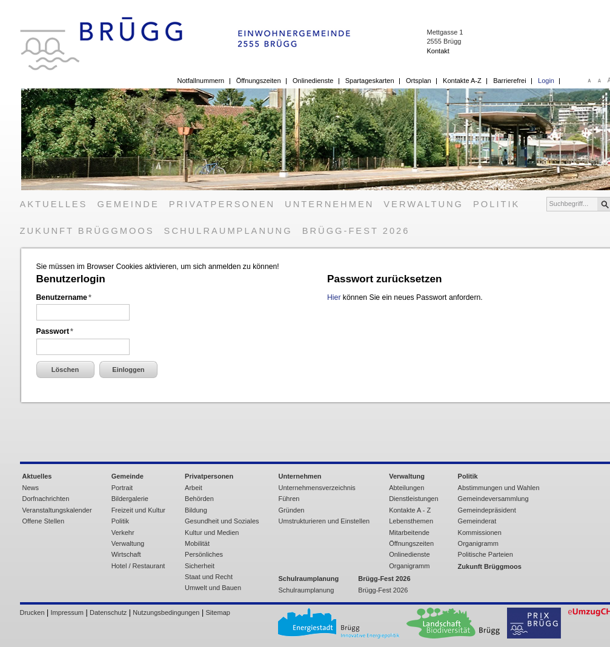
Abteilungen (406, 487)
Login (546, 80)
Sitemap (218, 612)
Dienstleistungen (413, 498)
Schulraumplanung (228, 231)
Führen (289, 498)
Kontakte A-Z (462, 80)
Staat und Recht (209, 576)
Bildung (196, 510)
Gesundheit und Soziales (222, 521)
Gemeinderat (477, 521)
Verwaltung (423, 204)
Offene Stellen (43, 521)
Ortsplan (418, 80)
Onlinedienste (313, 80)
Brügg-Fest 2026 (356, 231)
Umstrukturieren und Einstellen (324, 521)
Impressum (67, 612)
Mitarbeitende (409, 532)
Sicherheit (199, 565)
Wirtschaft (126, 554)
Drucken (32, 612)
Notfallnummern (201, 80)
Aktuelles (54, 204)
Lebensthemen (411, 521)
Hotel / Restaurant (138, 565)
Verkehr (122, 532)
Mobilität (197, 543)
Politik (496, 204)
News (30, 487)
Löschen (65, 369)
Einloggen (128, 369)
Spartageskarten (369, 80)
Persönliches (204, 554)
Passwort (54, 331)
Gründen (292, 510)
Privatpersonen (222, 204)
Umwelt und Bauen (213, 587)
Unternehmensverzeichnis (317, 487)
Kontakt (437, 51)
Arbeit (193, 487)
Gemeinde (128, 204)
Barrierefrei (509, 80)
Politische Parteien (485, 554)
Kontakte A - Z (410, 510)
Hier (333, 297)
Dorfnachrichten (46, 498)
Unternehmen (329, 204)
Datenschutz (108, 612)
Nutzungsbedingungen (166, 612)
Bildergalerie (129, 498)
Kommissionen (480, 532)
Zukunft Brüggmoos (87, 231)
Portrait (122, 487)
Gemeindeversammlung (493, 498)
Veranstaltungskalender (57, 510)
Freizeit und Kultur (138, 510)
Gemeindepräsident (487, 510)
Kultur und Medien (212, 532)
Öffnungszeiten (258, 80)
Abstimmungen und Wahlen (499, 487)
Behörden (199, 498)
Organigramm (409, 565)
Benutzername (63, 297)
